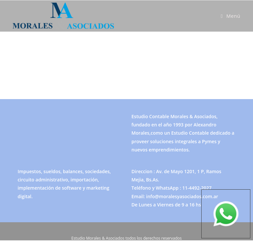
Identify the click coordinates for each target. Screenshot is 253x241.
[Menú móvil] (230, 16)
